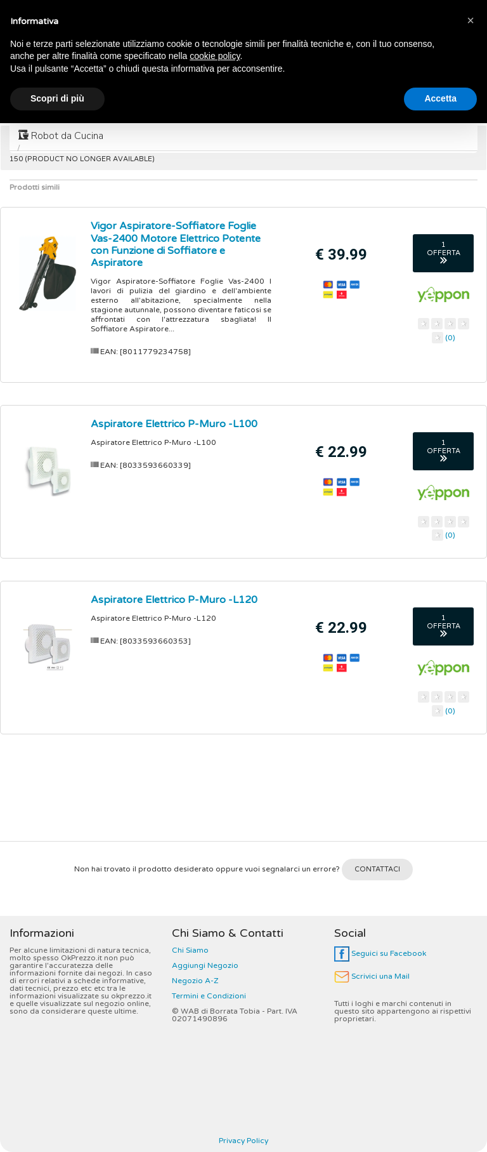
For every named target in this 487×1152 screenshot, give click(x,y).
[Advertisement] (243, 792)
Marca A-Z (138, 11)
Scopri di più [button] (57, 1127)
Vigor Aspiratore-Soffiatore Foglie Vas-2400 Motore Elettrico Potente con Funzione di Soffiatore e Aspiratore (176, 244)
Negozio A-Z (195, 980)
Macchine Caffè (351, 107)
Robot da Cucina (60, 136)
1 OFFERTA (443, 252)
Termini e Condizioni (209, 995)
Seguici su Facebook (380, 953)
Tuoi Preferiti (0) (441, 11)
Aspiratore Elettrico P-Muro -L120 (174, 599)
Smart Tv (115, 107)
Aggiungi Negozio (205, 965)
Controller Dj (260, 107)
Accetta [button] (440, 1127)
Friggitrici (436, 107)
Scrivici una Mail (372, 976)
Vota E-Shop (358, 11)
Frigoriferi (45, 107)
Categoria (65, 11)
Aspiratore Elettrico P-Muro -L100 (174, 424)
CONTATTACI (377, 869)
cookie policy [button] (215, 1085)
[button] (470, 1049)
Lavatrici (183, 107)
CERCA (452, 47)
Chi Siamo (190, 950)
